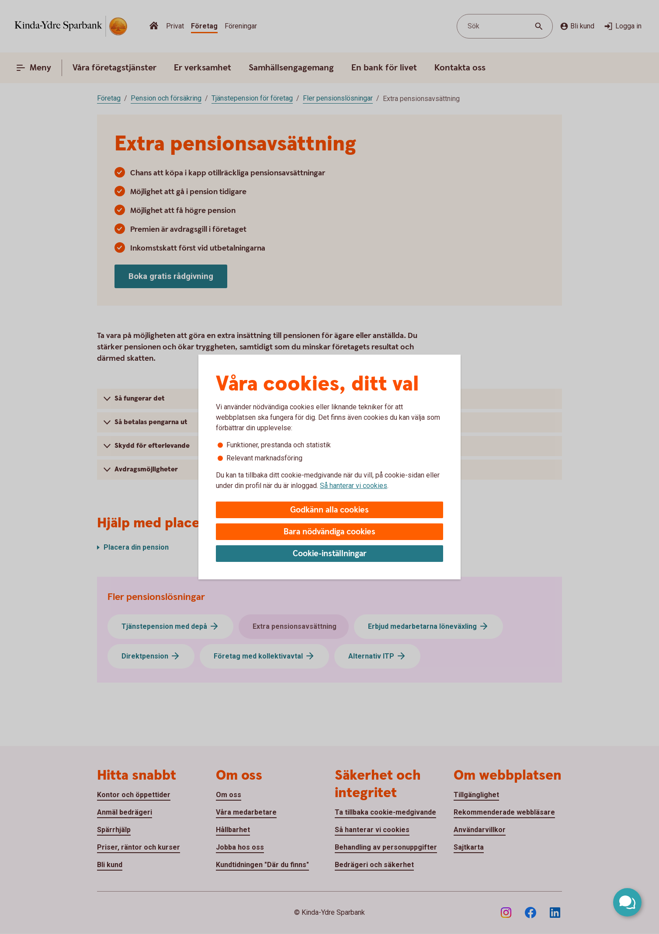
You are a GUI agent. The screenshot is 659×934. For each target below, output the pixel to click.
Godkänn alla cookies (329, 510)
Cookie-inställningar (330, 553)
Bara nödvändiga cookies (329, 531)
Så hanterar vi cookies (353, 485)
